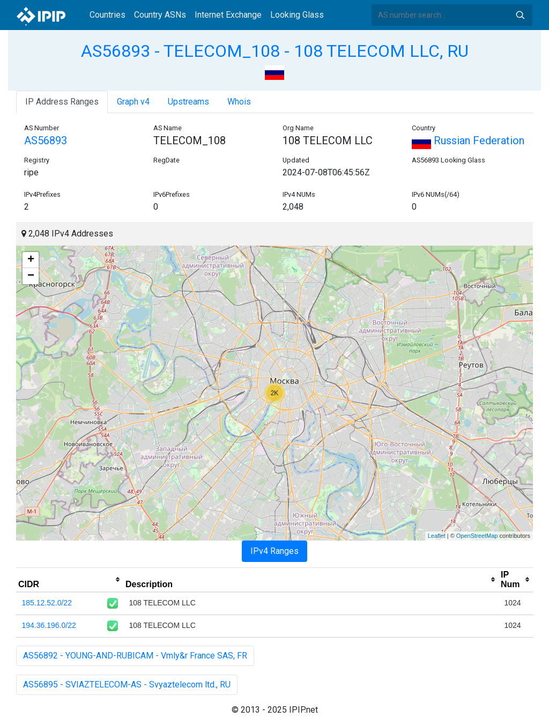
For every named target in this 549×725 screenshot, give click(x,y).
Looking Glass (297, 15)
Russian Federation (468, 140)
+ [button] (30, 260)
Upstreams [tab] (188, 102)
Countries (107, 15)
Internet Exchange (228, 15)
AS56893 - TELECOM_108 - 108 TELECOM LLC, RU (275, 51)
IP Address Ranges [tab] (62, 102)
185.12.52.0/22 (47, 602)
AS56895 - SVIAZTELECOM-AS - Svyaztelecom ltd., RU (127, 684)
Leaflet (437, 535)
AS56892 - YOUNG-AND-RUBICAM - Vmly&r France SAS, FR (135, 655)
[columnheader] (69, 579)
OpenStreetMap (477, 535)
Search (520, 15)
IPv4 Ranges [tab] (274, 551)
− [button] (30, 276)
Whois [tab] (239, 102)
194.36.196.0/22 (49, 625)
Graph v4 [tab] (133, 102)
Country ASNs (160, 15)
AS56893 (45, 140)
